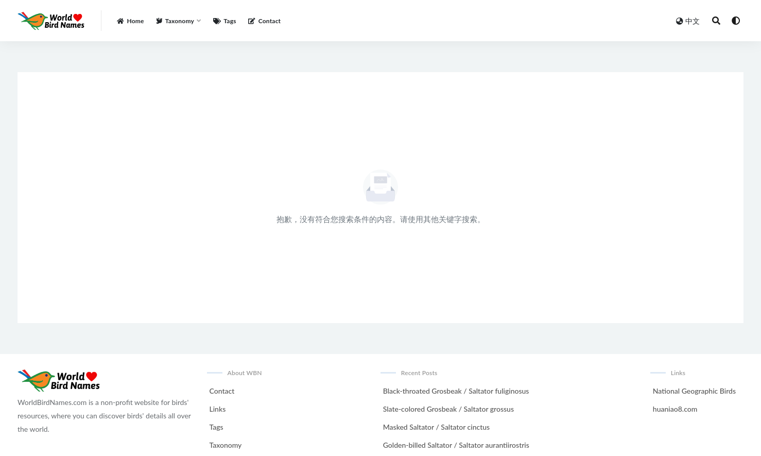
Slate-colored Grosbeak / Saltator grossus (448, 408)
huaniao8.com (675, 408)
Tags (216, 427)
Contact (222, 390)
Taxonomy (226, 445)
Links (218, 408)
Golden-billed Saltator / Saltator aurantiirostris (456, 445)
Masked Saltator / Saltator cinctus (436, 427)
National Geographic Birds (694, 390)
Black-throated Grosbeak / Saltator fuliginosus (456, 390)
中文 (688, 20)
